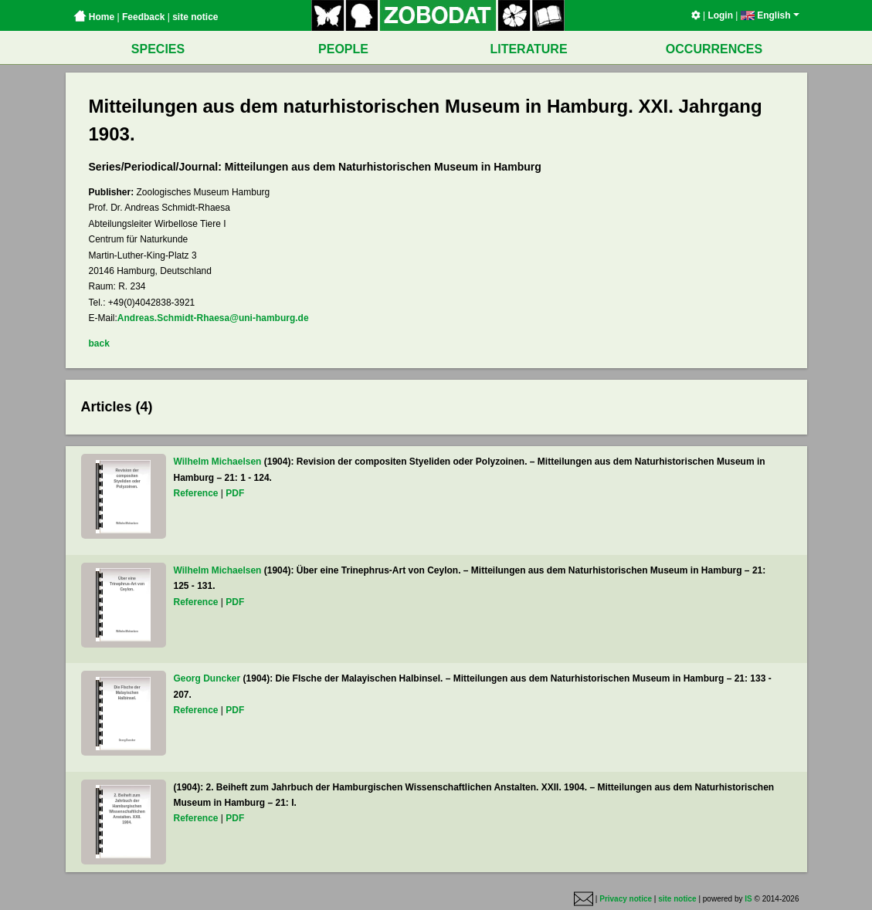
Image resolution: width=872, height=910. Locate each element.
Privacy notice (625, 899)
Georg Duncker (207, 678)
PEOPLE (343, 49)
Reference (196, 493)
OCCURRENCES (714, 49)
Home (94, 17)
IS (748, 899)
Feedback (143, 17)
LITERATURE (528, 49)
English (770, 15)
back (99, 343)
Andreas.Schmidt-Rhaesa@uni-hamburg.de (213, 318)
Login (720, 15)
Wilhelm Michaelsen (218, 461)
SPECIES (158, 49)
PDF (235, 493)
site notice (195, 17)
